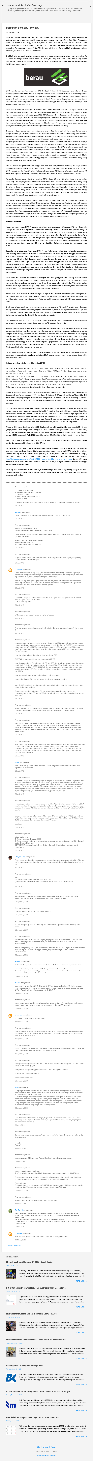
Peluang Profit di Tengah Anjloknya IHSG (25, 1365)
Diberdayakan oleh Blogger (46, 1447)
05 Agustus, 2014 (21, 1191)
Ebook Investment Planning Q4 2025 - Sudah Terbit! (29, 1262)
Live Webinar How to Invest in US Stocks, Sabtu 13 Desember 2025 (36, 1339)
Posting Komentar (15, 1245)
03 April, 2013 (20, 1161)
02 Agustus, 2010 (21, 915)
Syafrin (17, 962)
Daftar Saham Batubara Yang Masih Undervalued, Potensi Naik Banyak (38, 1391)
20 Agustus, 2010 (21, 1081)
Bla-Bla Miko (19, 1210)
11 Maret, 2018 (20, 1240)
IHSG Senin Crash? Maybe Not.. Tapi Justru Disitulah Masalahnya (36, 1288)
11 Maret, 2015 (20, 1204)
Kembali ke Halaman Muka (46, 1456)
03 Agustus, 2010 (21, 955)
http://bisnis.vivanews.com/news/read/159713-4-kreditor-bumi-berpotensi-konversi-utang (39, 459)
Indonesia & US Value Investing (24, 5)
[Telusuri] (90, 6)
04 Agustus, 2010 (21, 976)
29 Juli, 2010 (19, 506)
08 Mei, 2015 (19, 1227)
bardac (17, 512)
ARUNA (17, 983)
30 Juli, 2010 (19, 735)
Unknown (18, 569)
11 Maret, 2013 (20, 1148)
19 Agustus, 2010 (21, 1022)
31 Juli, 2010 (19, 887)
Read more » (81, 1281)
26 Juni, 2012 (20, 1125)
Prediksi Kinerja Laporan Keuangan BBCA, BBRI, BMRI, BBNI (33, 1417)
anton (17, 762)
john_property (20, 857)
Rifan (17, 1087)
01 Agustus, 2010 (21, 902)
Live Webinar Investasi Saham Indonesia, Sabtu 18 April (31, 1314)
